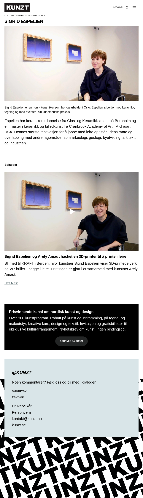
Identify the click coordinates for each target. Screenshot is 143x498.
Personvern (21, 412)
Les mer (11, 283)
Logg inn (118, 7)
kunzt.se (19, 425)
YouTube (18, 397)
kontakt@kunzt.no (27, 419)
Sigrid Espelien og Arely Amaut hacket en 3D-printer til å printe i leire (65, 256)
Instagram (19, 391)
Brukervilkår (22, 406)
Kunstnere (21, 16)
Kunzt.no (9, 16)
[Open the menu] (134, 7)
